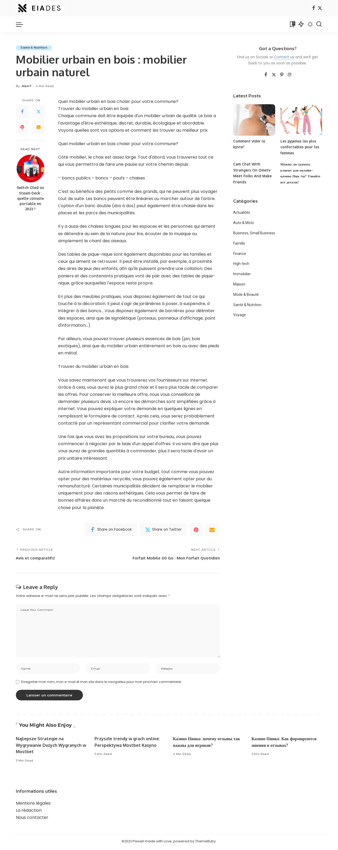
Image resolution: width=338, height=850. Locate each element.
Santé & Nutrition (34, 48)
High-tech (241, 264)
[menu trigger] (22, 24)
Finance (239, 253)
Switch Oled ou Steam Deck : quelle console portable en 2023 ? (30, 198)
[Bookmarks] (292, 24)
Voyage (239, 315)
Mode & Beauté (246, 294)
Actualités (241, 212)
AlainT (27, 86)
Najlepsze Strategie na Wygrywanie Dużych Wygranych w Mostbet (50, 747)
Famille (239, 243)
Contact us (284, 57)
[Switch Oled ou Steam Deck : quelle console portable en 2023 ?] (30, 169)
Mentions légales (33, 805)
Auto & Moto (243, 223)
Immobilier (242, 274)
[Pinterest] (22, 127)
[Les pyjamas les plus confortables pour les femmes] (301, 120)
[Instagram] (290, 75)
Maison (239, 284)
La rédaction (29, 812)
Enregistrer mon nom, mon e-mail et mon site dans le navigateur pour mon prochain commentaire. (101, 683)
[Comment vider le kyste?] (254, 120)
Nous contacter (32, 819)
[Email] (38, 127)
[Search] (319, 24)
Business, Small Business (254, 233)
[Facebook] (313, 8)
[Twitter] (320, 8)
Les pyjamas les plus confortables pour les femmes (300, 147)
